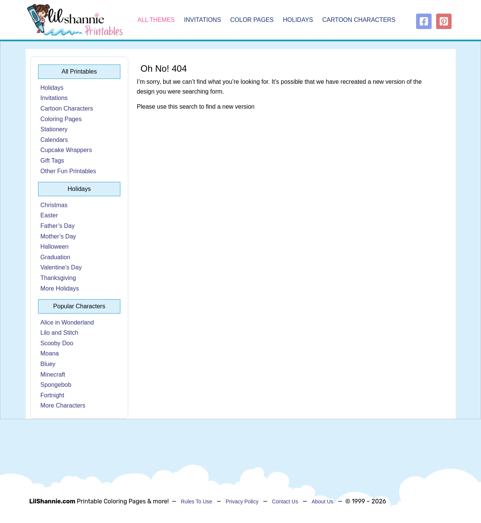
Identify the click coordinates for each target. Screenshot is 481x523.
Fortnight (52, 395)
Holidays (298, 20)
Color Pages (252, 20)
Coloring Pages (60, 119)
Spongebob (55, 384)
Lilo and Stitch (59, 332)
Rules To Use (196, 501)
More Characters (62, 405)
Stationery (54, 129)
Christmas (54, 205)
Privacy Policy (242, 501)
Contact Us (285, 501)
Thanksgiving (58, 278)
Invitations (202, 20)
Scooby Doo (56, 343)
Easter (49, 215)
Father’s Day (57, 226)
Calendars (54, 140)
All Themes (156, 20)
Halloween (54, 246)
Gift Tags (52, 160)
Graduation (55, 257)
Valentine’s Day (61, 267)
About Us (322, 501)
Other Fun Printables (68, 171)
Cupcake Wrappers (66, 150)
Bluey (47, 364)
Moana (49, 353)
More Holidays (59, 288)
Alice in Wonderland (67, 322)
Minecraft (52, 374)
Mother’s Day (58, 236)
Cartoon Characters (358, 20)
